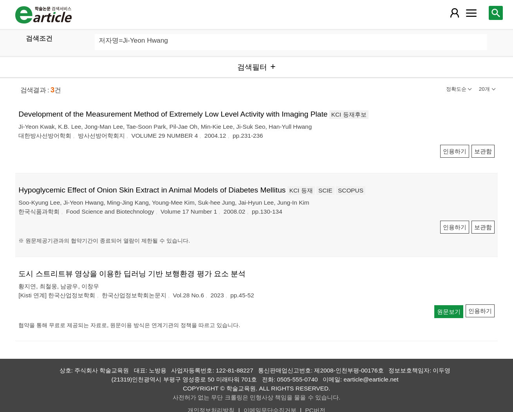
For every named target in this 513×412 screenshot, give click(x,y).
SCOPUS (350, 190)
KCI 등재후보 (349, 114)
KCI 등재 (301, 190)
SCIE (325, 190)
